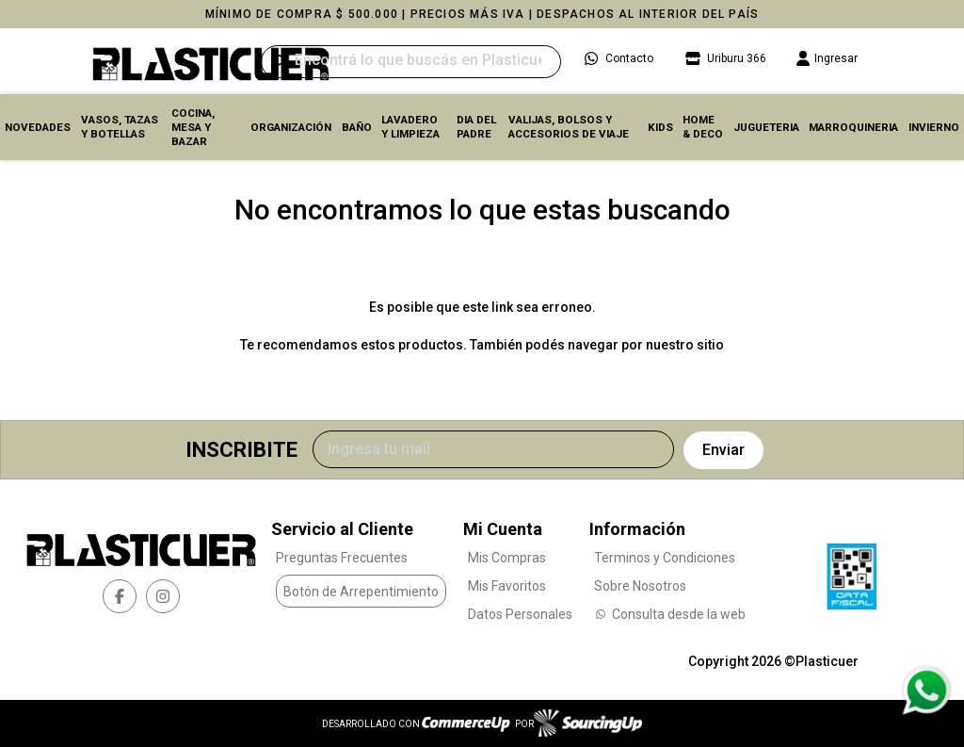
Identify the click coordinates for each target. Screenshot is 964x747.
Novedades (38, 127)
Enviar (723, 450)
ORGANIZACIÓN (290, 127)
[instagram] (163, 596)
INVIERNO (933, 127)
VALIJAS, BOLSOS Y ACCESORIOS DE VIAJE (568, 126)
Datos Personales (520, 614)
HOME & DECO (703, 126)
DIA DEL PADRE (476, 126)
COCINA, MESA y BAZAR (193, 127)
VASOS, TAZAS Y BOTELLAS (119, 126)
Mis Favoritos (507, 585)
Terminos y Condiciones (664, 557)
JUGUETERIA (766, 127)
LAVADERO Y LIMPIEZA (410, 126)
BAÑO (357, 127)
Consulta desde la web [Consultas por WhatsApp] (670, 614)
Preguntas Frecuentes (342, 557)
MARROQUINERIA (853, 127)
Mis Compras (507, 557)
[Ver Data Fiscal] (851, 571)
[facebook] (120, 596)
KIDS (660, 127)
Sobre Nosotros (640, 585)
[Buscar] (411, 61)
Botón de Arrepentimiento (361, 591)
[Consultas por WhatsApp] (926, 690)
